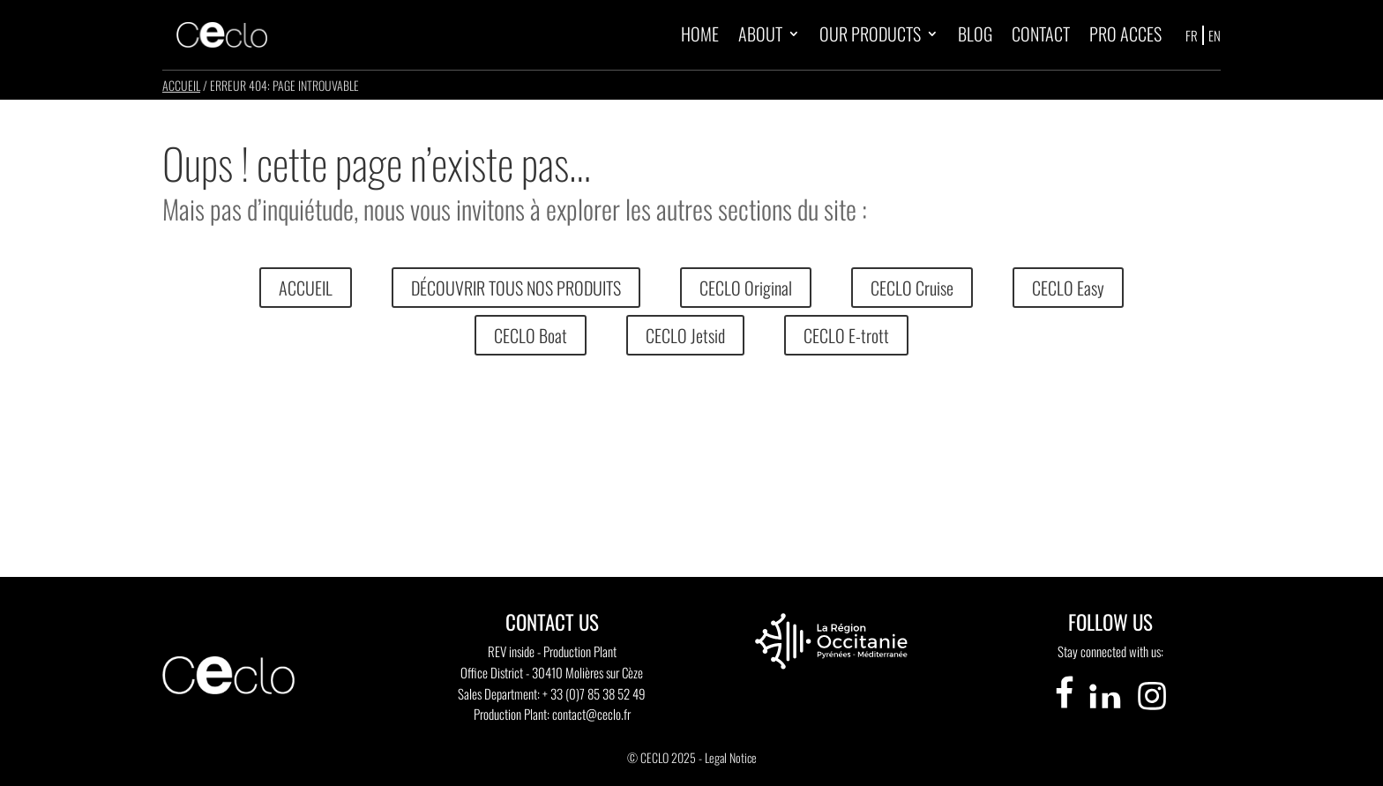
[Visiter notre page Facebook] (1065, 712)
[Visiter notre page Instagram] (1151, 712)
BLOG (975, 34)
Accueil (181, 85)
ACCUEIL (306, 287)
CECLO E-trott (846, 335)
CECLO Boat (530, 335)
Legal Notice (731, 757)
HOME (700, 34)
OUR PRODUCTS (870, 34)
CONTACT (1041, 34)
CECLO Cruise (912, 287)
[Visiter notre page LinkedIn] (1106, 712)
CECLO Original (745, 287)
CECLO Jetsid (685, 335)
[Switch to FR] (1192, 35)
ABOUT (760, 34)
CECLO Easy (1068, 287)
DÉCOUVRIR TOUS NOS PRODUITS (516, 287)
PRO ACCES (1125, 34)
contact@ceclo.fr (591, 713)
